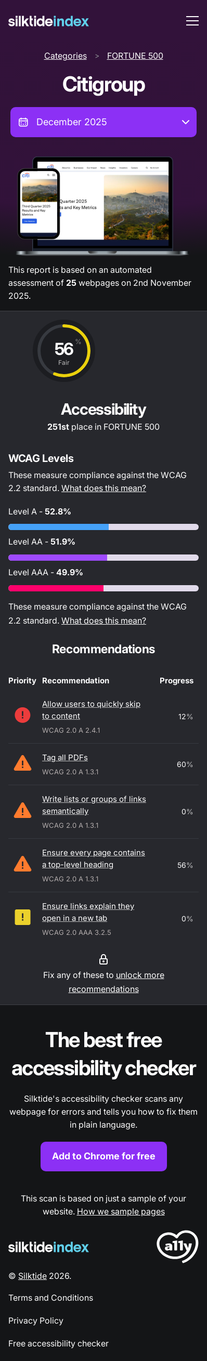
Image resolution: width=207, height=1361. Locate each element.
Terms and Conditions (50, 1297)
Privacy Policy (35, 1320)
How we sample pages (121, 1211)
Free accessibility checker (58, 1343)
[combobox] (103, 122)
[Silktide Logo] (48, 1246)
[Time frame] (103, 122)
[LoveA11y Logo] (178, 1248)
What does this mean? (103, 488)
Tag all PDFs (65, 757)
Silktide (32, 1276)
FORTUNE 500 (135, 55)
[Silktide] (48, 21)
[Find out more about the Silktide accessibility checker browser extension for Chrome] (103, 1098)
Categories (65, 55)
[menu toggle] (192, 20)
